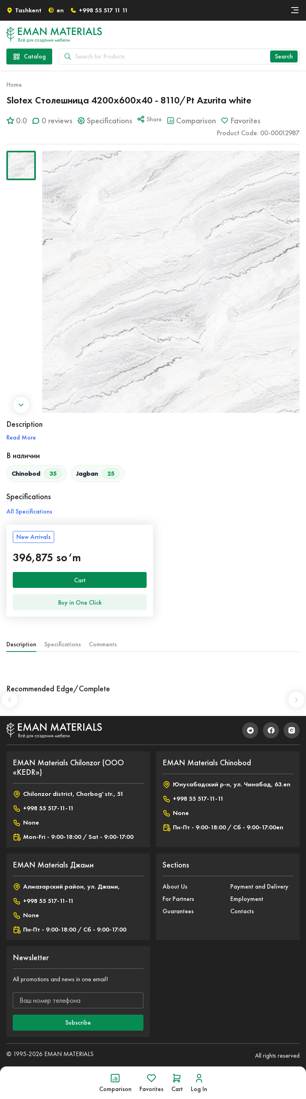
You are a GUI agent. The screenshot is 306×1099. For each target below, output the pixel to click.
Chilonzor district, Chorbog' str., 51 (68, 794)
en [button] (56, 10)
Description (21, 644)
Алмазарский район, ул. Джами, (66, 887)
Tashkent (23, 10)
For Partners (178, 899)
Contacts (242, 911)
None (26, 823)
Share (149, 119)
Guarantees (178, 911)
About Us (175, 886)
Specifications (62, 644)
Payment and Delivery (259, 886)
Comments (103, 644)
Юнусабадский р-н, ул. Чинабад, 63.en (226, 784)
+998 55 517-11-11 (43, 808)
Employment (246, 899)
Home (14, 84)
